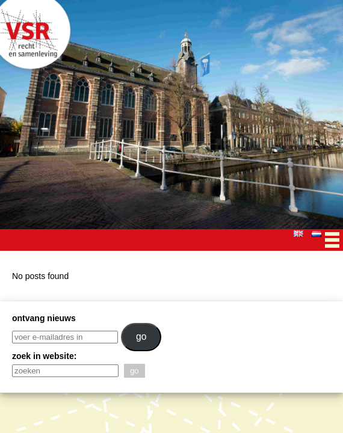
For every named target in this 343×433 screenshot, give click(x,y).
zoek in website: (44, 356)
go (141, 336)
